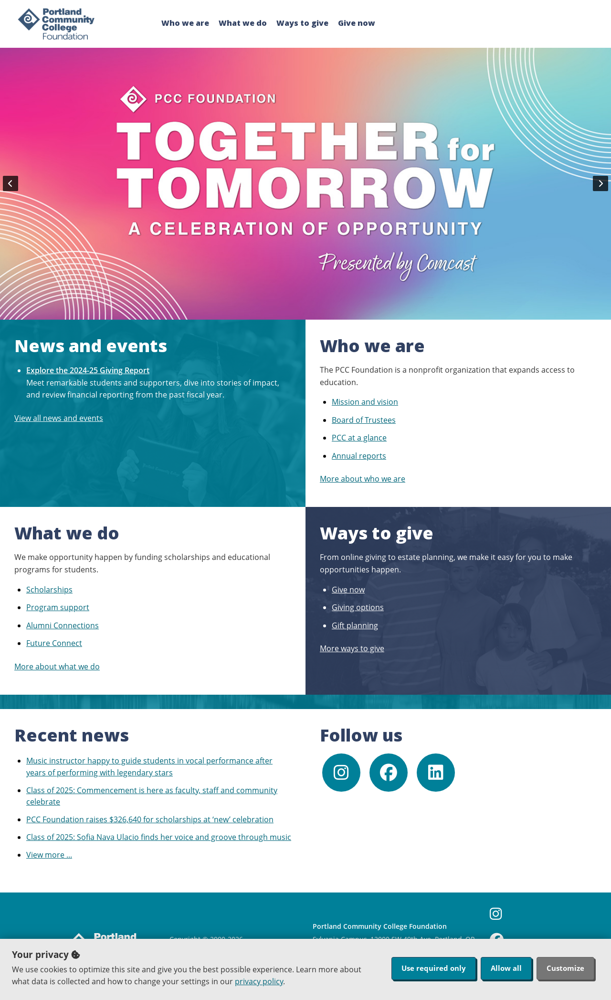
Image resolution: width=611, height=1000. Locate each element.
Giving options (358, 607)
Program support (57, 607)
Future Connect (54, 643)
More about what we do (57, 666)
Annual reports (359, 456)
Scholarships (49, 589)
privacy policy (259, 981)
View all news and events (58, 418)
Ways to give (302, 23)
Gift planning (355, 625)
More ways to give (352, 648)
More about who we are (362, 478)
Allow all (506, 968)
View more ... (49, 854)
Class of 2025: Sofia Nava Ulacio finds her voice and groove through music (158, 837)
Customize (565, 968)
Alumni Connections (62, 625)
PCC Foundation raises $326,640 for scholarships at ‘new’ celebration (150, 819)
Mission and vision (365, 402)
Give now (356, 23)
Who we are (185, 23)
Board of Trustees (364, 420)
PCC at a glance (359, 437)
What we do (243, 23)
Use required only (433, 968)
